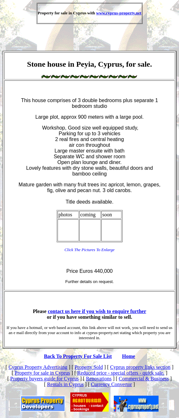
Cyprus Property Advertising (38, 367)
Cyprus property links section (140, 367)
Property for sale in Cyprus (42, 373)
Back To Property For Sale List (78, 356)
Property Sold (88, 367)
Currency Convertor (111, 384)
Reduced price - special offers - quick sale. (120, 373)
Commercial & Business (144, 378)
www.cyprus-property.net (118, 13)
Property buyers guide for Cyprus (44, 378)
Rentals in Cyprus (65, 384)
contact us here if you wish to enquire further (97, 311)
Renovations (99, 378)
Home (128, 356)
